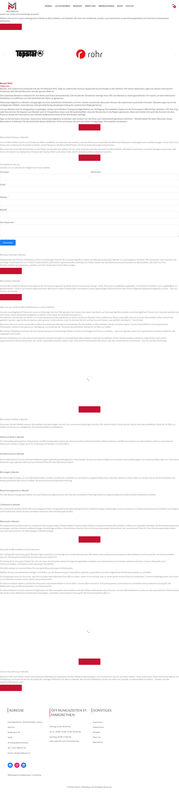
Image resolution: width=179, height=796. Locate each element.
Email (2, 184)
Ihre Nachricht (7, 222)
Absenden (8, 242)
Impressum (98, 722)
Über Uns (97, 737)
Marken (77, 6)
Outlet (130, 6)
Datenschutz (98, 727)
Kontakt (96, 732)
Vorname (4, 172)
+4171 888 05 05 (18, 748)
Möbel (48, 6)
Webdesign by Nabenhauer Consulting (24, 775)
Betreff (3, 209)
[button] (3, 54)
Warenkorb (98, 742)
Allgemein (5, 86)
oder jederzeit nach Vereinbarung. (64, 741)
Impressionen (106, 6)
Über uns (90, 6)
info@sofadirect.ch (22, 753)
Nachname (96, 172)
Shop (120, 6)
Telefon (3, 197)
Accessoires (62, 6)
